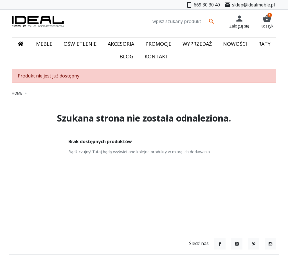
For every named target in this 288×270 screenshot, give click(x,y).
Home (17, 93)
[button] (267, 21)
